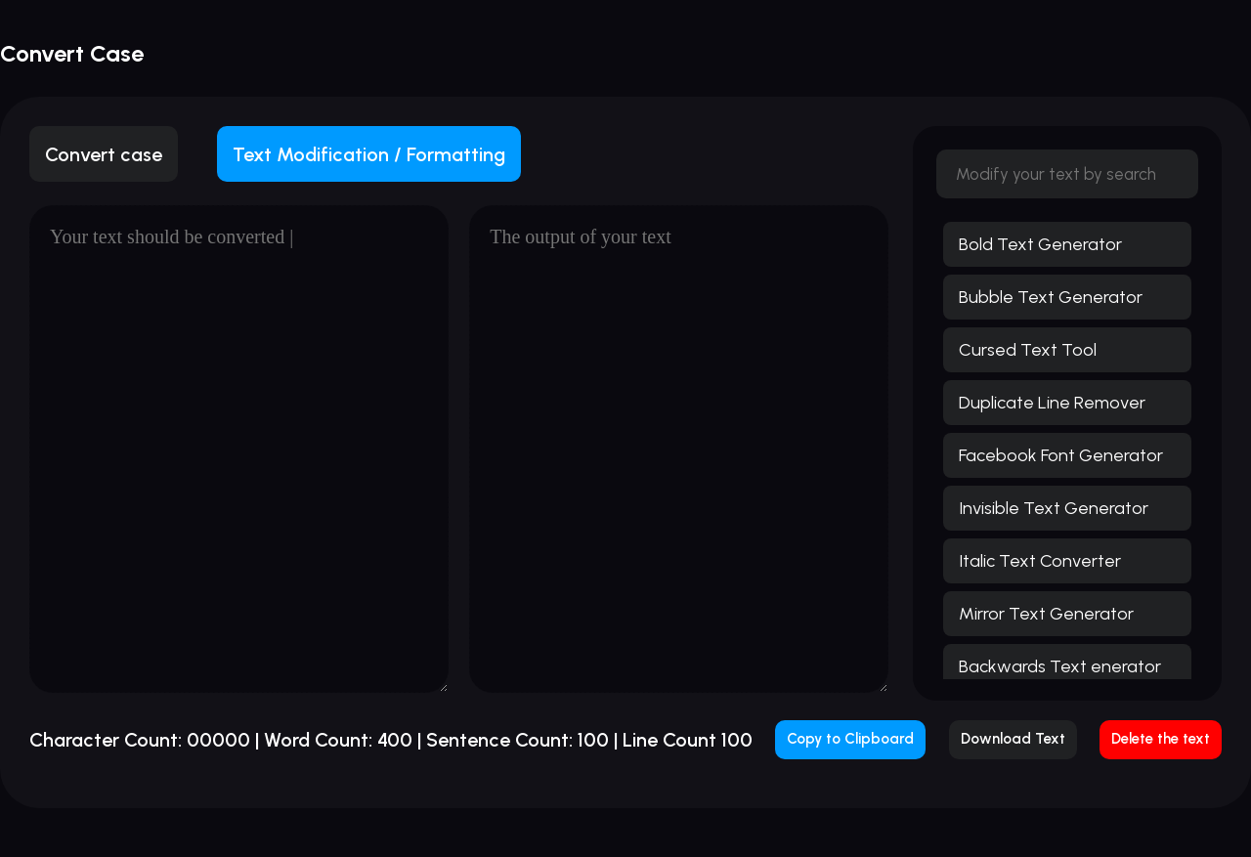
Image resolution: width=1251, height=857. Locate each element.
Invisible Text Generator (1053, 508)
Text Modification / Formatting (369, 154)
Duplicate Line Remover (1052, 402)
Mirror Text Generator (1046, 613)
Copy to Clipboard (850, 739)
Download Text (1013, 739)
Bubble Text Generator (1051, 297)
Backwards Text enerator (1060, 666)
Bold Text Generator (1040, 244)
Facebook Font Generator (1061, 455)
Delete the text (1160, 739)
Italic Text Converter (1040, 561)
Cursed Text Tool (1028, 350)
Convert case (103, 154)
